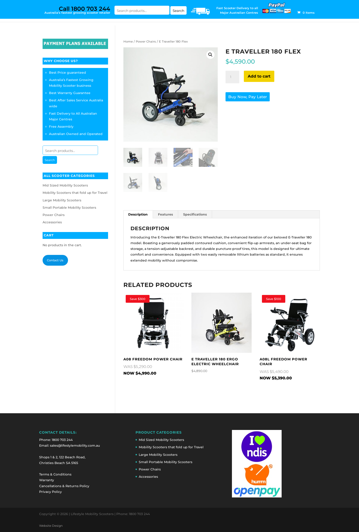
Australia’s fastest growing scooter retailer (77, 9)
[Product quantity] (232, 77)
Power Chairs (146, 41)
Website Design (51, 525)
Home (128, 41)
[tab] (138, 214)
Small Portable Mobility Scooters (69, 207)
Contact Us (55, 260)
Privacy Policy (50, 492)
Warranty (46, 480)
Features (165, 214)
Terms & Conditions (55, 474)
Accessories (52, 222)
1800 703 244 (62, 440)
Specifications (195, 214)
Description (138, 214)
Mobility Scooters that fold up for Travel (75, 193)
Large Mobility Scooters (62, 200)
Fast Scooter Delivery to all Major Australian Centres (237, 10)
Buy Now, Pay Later (247, 97)
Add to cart (259, 76)
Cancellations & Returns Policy (64, 486)
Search (178, 10)
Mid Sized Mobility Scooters (65, 185)
